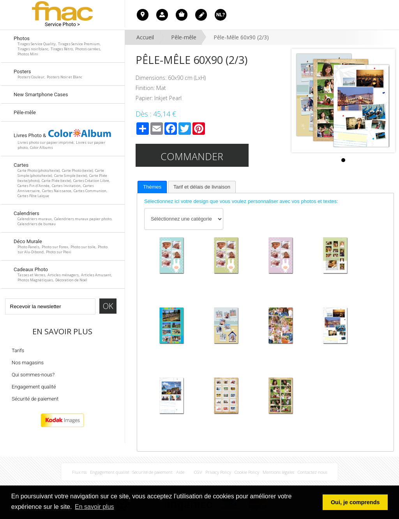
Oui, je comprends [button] (355, 502)
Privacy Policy (218, 472)
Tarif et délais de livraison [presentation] (201, 187)
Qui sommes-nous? (33, 375)
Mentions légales (278, 472)
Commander (192, 156)
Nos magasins (28, 362)
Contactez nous (312, 472)
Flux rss (79, 472)
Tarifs (18, 350)
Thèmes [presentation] (152, 187)
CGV (198, 472)
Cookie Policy (247, 472)
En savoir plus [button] (94, 506)
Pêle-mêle (183, 37)
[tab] (152, 187)
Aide (180, 472)
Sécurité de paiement (35, 399)
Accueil (145, 37)
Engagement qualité (34, 387)
